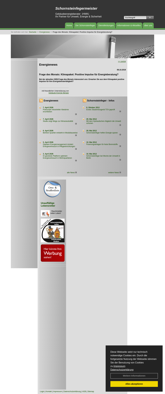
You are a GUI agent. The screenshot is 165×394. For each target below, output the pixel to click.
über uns (148, 25)
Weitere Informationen (134, 376)
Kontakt (49, 391)
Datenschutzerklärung (122, 369)
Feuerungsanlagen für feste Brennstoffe (102, 144)
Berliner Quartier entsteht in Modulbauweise (60, 133)
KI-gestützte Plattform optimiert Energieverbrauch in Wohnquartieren (57, 157)
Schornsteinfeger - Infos (100, 100)
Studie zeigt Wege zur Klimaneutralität (58, 121)
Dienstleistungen (106, 25)
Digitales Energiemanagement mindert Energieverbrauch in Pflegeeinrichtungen (59, 145)
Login (42, 391)
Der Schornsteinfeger (85, 25)
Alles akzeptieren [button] (134, 384)
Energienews (51, 100)
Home (69, 25)
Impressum (119, 366)
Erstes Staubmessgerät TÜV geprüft (100, 110)
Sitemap (90, 391)
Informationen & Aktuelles (129, 25)
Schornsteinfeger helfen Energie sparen (102, 133)
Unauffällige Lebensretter (48, 204)
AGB (84, 391)
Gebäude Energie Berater (59, 93)
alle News (72, 173)
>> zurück (122, 61)
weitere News (114, 173)
